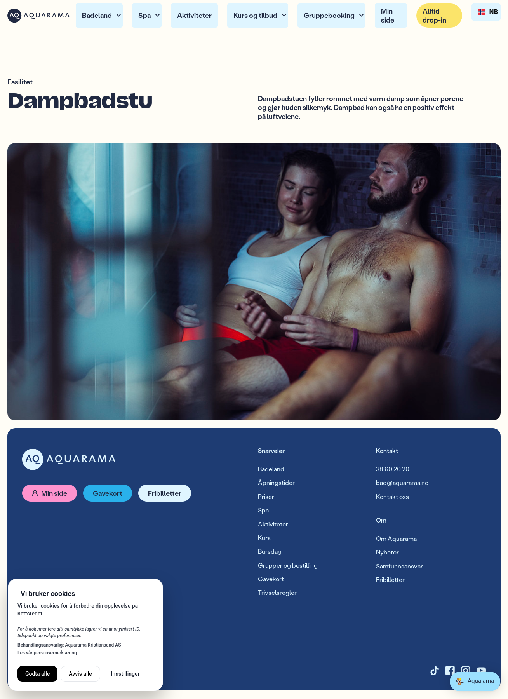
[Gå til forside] (68, 459)
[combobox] (486, 12)
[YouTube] (481, 670)
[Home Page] (38, 15)
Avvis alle (80, 674)
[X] (450, 670)
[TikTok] (434, 670)
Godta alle (37, 674)
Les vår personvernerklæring (47, 652)
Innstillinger (125, 674)
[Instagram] (465, 670)
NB (486, 12)
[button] (99, 15)
